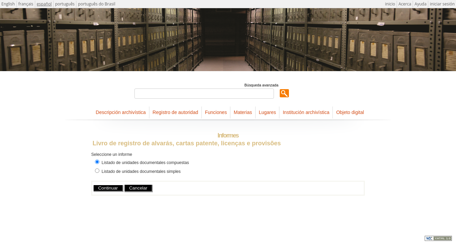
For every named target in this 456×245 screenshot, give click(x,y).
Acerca (404, 4)
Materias (243, 112)
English (8, 4)
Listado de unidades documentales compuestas (145, 162)
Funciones (216, 112)
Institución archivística (306, 112)
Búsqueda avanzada (261, 85)
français (25, 4)
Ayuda (420, 4)
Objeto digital (350, 112)
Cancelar (138, 188)
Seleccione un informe (111, 154)
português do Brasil (96, 4)
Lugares (267, 112)
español (44, 4)
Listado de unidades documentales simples (140, 171)
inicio (390, 4)
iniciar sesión (442, 4)
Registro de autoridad (175, 112)
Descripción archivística (121, 112)
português (65, 4)
